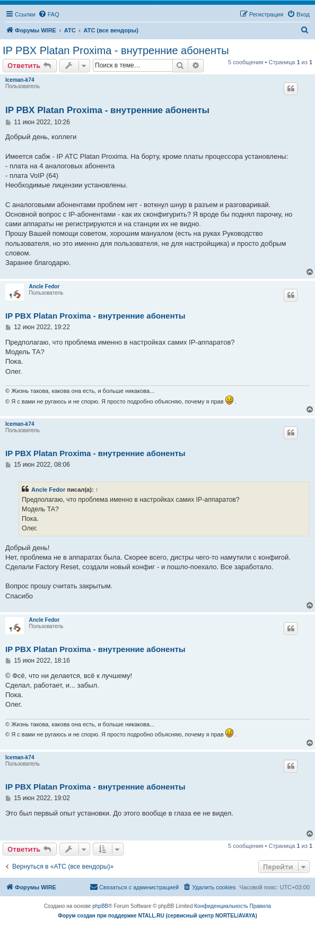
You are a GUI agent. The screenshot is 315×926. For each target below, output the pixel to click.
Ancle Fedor (44, 286)
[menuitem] (48, 14)
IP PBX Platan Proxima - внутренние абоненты (116, 50)
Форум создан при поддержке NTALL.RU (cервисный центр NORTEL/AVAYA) (157, 916)
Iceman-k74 (19, 80)
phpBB (100, 906)
